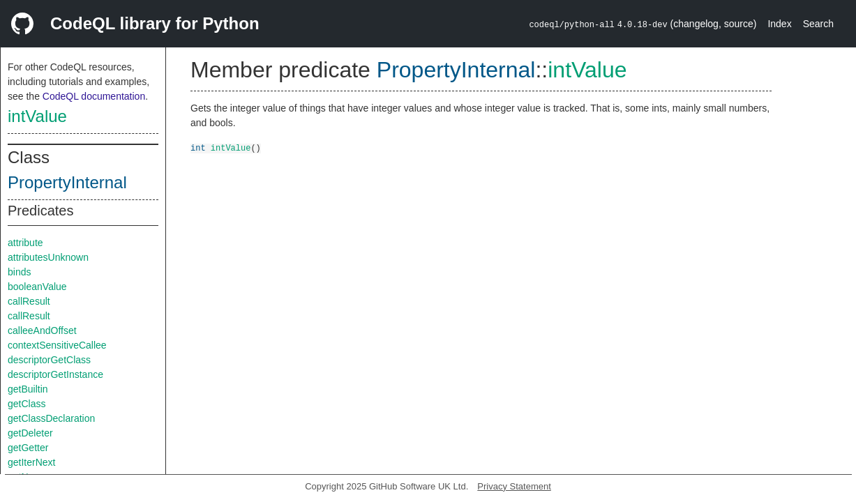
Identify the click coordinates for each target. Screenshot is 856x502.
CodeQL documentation (94, 96)
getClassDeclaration (51, 418)
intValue (37, 116)
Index (779, 23)
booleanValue (37, 286)
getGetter (28, 447)
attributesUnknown (48, 257)
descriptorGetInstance (55, 374)
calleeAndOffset (42, 330)
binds (19, 271)
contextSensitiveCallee (57, 345)
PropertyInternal (67, 182)
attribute (25, 242)
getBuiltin (28, 389)
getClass (26, 403)
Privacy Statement (514, 486)
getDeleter (30, 433)
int (198, 147)
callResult (29, 301)
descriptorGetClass (49, 359)
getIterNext (31, 462)
